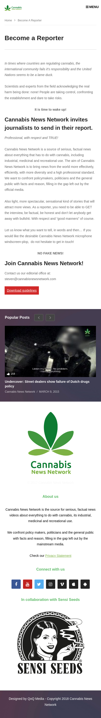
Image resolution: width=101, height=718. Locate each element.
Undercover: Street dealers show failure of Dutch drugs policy (47, 384)
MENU (92, 7)
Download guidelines (22, 290)
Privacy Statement (58, 556)
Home (8, 20)
